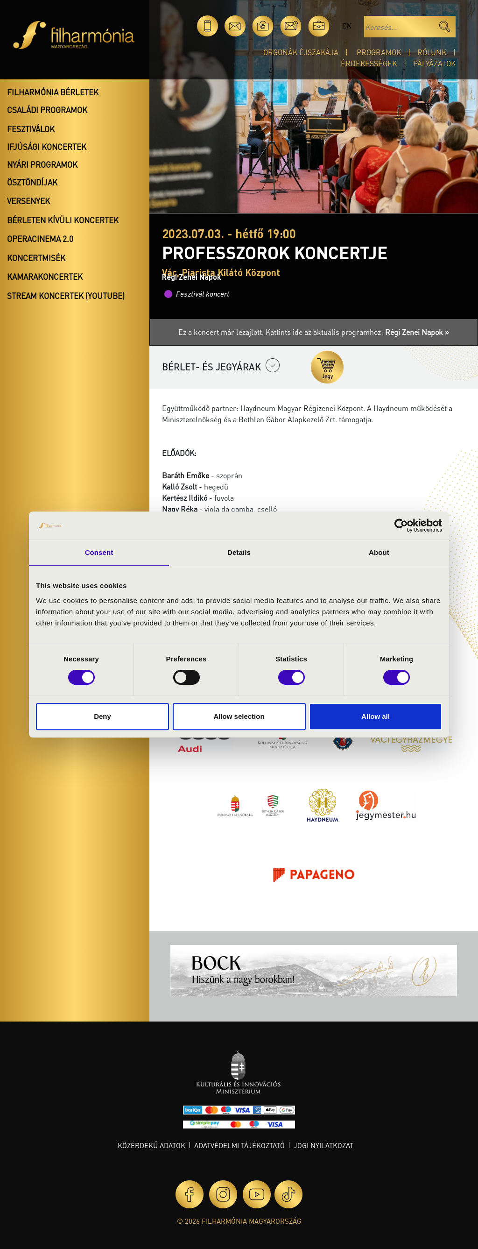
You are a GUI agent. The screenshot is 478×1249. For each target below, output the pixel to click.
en (346, 26)
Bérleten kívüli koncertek (63, 220)
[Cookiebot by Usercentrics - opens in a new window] (401, 525)
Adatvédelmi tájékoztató (239, 1145)
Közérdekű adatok (151, 1145)
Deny (102, 716)
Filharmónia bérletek (52, 92)
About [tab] (379, 552)
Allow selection (238, 716)
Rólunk (431, 52)
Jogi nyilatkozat (323, 1145)
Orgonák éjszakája (300, 52)
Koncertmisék (36, 258)
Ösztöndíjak (32, 182)
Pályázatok (434, 63)
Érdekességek (369, 63)
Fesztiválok (31, 129)
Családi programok (47, 110)
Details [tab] (239, 552)
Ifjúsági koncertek (46, 147)
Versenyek (28, 201)
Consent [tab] (99, 552)
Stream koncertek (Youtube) (66, 296)
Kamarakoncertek (45, 276)
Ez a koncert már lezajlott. (222, 332)
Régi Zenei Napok (191, 276)
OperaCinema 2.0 (40, 239)
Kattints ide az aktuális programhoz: (357, 332)
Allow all (375, 716)
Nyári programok (42, 164)
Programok (379, 52)
